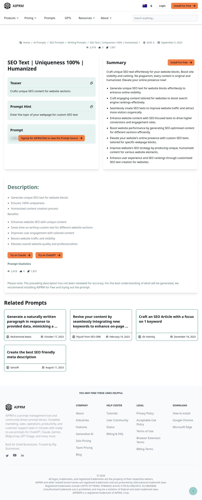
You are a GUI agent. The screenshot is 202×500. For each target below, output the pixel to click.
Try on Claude (20, 255)
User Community (117, 420)
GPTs (68, 18)
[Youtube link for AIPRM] (15, 456)
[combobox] (165, 18)
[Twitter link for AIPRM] (7, 455)
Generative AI (84, 434)
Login (162, 5)
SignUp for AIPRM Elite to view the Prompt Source (52, 138)
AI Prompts (40, 42)
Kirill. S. (151, 42)
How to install (181, 413)
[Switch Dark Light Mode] (151, 6)
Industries (82, 420)
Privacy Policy (145, 413)
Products (11, 18)
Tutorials (112, 413)
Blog (79, 454)
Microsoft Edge (182, 427)
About (106, 18)
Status (111, 427)
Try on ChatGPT (49, 255)
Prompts (49, 18)
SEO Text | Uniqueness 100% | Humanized (114, 42)
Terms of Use (145, 431)
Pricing (31, 18)
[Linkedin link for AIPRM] (23, 456)
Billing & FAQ (115, 434)
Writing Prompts (77, 42)
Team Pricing (84, 448)
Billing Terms (145, 449)
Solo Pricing (83, 441)
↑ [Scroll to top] (193, 491)
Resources (87, 18)
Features (81, 427)
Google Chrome (183, 420)
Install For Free (185, 6)
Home (26, 42)
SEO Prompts (57, 42)
